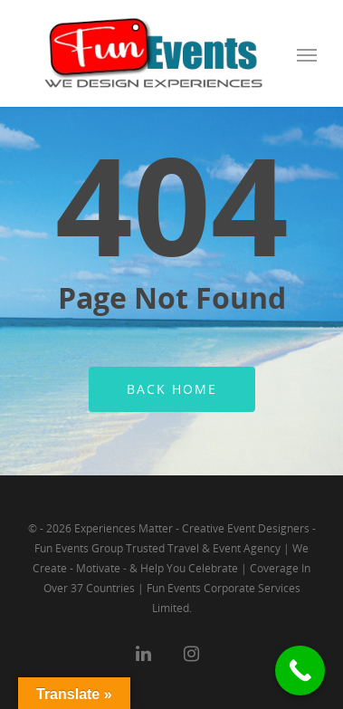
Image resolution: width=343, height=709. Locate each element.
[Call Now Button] (300, 670)
